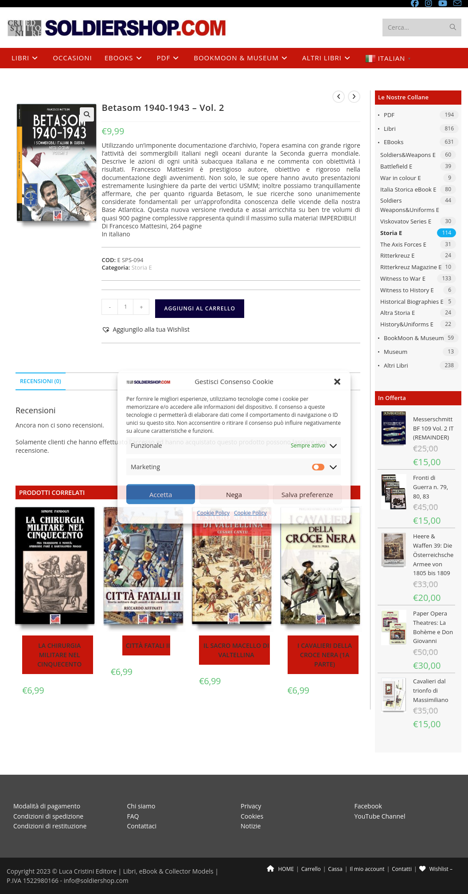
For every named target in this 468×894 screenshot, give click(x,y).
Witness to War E (402, 278)
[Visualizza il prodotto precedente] (338, 96)
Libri (390, 129)
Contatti (402, 869)
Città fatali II (148, 645)
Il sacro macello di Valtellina (236, 650)
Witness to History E (407, 290)
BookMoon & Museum (414, 338)
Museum (395, 352)
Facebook (368, 806)
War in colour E (400, 178)
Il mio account (367, 869)
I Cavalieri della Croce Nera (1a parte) (324, 654)
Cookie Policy (213, 513)
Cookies (252, 816)
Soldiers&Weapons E (408, 155)
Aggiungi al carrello (199, 308)
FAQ (133, 816)
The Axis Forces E (403, 244)
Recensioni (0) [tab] (40, 381)
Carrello (311, 869)
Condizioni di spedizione (48, 816)
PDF (389, 115)
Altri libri (396, 365)
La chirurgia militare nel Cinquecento (59, 654)
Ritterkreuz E (397, 255)
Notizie (251, 826)
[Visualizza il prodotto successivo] (354, 96)
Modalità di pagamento (46, 806)
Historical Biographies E (412, 302)
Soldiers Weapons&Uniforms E (409, 205)
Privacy (251, 806)
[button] (337, 381)
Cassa (335, 869)
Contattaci (142, 826)
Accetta (160, 494)
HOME (280, 869)
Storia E (391, 233)
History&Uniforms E (406, 324)
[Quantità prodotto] (125, 307)
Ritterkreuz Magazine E (411, 267)
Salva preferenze (307, 494)
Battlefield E (396, 166)
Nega (234, 494)
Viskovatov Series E (405, 221)
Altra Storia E (397, 313)
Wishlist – (435, 869)
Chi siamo (141, 806)
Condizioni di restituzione (49, 826)
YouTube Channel (380, 816)
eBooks (393, 142)
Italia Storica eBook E (408, 189)
